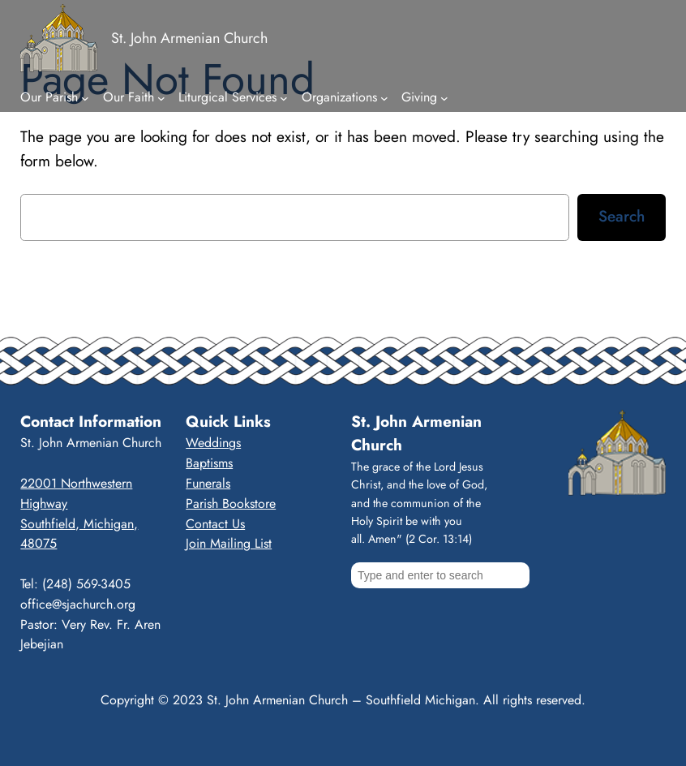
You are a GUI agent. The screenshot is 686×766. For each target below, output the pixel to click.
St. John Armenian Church (189, 38)
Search (621, 215)
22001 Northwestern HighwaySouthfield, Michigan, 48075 (79, 513)
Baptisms (209, 463)
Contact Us (215, 523)
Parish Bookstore (231, 503)
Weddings (213, 442)
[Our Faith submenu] (161, 98)
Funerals (208, 483)
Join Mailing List (229, 543)
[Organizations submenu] (384, 98)
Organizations (339, 97)
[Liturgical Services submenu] (284, 98)
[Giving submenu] (444, 98)
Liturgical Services (227, 97)
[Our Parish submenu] (85, 98)
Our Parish (49, 97)
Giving (419, 97)
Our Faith (128, 97)
